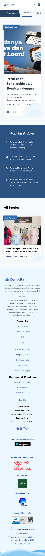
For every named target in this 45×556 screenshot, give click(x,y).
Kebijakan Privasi (22, 355)
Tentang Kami (22, 326)
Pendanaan (22, 365)
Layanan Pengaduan (22, 393)
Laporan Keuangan (22, 371)
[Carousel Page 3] (13, 112)
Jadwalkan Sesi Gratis (22, 382)
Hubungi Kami (22, 400)
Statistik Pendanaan (22, 332)
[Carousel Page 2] (11, 112)
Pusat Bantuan (22, 387)
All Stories (27, 13)
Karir (22, 337)
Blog (22, 342)
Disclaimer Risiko (22, 360)
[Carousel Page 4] (15, 112)
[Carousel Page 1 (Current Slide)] (8, 112)
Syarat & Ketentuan (22, 349)
